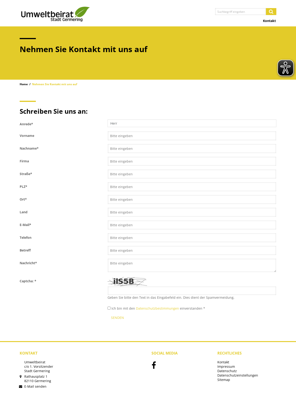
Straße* (26, 174)
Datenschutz (227, 371)
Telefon (25, 237)
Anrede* (26, 124)
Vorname (27, 135)
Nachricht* (28, 263)
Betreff (25, 250)
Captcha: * (28, 281)
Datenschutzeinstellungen (237, 375)
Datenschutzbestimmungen (157, 308)
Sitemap (223, 379)
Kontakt (269, 21)
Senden (117, 317)
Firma (24, 161)
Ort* (23, 199)
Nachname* (29, 148)
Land (24, 212)
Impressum (226, 366)
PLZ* (23, 186)
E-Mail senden (35, 386)
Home (24, 84)
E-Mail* (25, 225)
